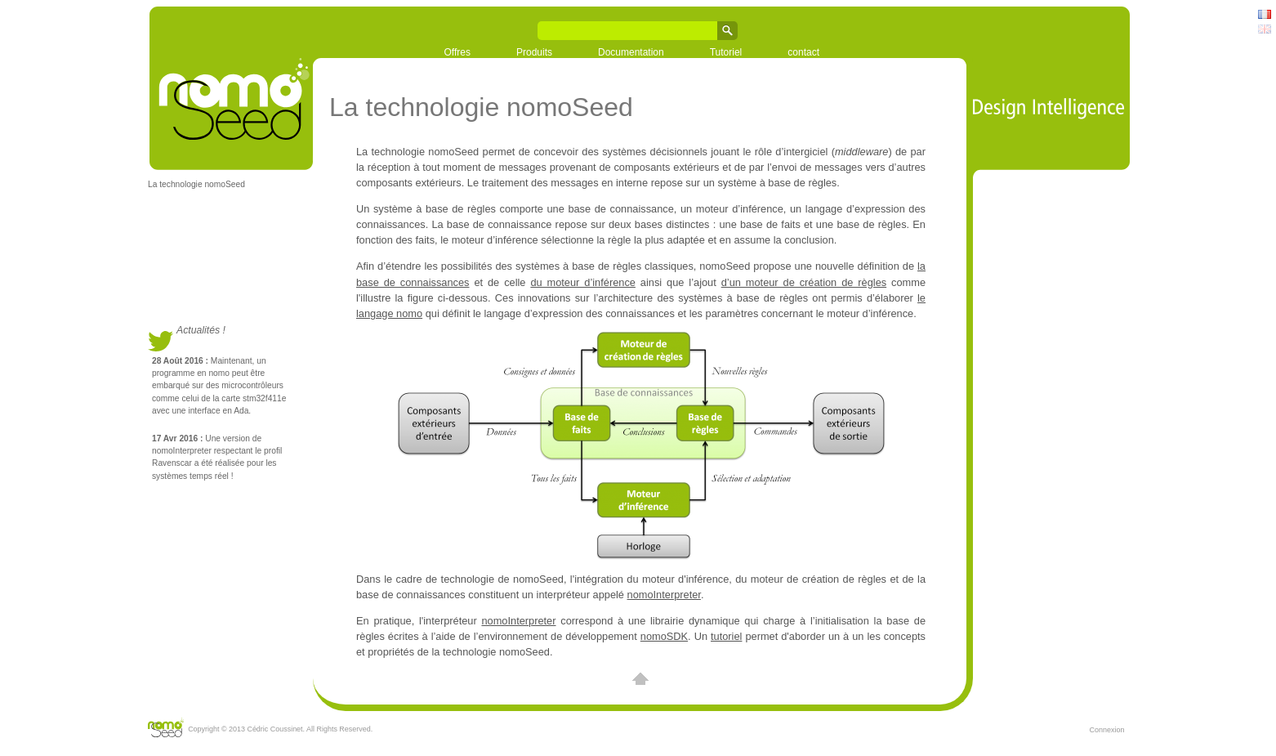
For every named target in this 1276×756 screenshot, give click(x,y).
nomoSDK (664, 636)
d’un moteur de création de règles (803, 282)
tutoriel (726, 636)
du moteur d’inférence (583, 282)
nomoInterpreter (664, 594)
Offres (457, 52)
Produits (534, 52)
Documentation (631, 52)
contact (803, 52)
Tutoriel (726, 52)
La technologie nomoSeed (196, 184)
